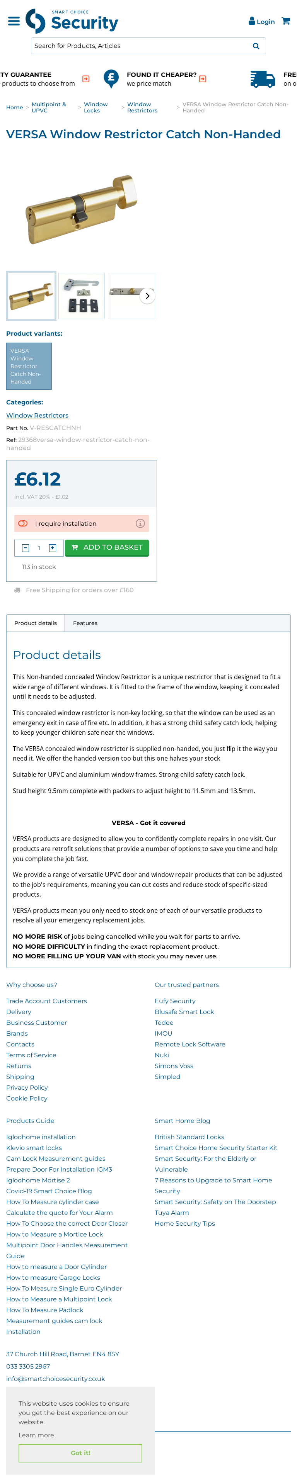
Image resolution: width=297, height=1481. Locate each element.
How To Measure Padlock (45, 1310)
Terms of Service (31, 1055)
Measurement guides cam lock (54, 1321)
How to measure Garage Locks (53, 1277)
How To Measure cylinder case (52, 1202)
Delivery (18, 1012)
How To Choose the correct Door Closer (67, 1223)
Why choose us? (31, 984)
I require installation (66, 523)
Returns (18, 1066)
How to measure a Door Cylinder (56, 1266)
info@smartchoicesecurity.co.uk (55, 1378)
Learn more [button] (36, 1435)
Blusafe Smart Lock (184, 1012)
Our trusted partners (187, 984)
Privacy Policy (27, 1087)
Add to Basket (107, 547)
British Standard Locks (189, 1137)
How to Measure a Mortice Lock (54, 1234)
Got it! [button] (80, 1453)
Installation (23, 1331)
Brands (17, 1033)
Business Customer (36, 1022)
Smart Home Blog (182, 1120)
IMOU (163, 1033)
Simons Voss (174, 1066)
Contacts (20, 1044)
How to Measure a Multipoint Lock (59, 1299)
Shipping (20, 1076)
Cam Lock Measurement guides (56, 1158)
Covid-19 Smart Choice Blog (49, 1191)
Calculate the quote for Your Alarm (59, 1212)
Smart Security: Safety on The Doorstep (215, 1202)
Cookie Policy (27, 1098)
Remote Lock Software (190, 1044)
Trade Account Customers (46, 1001)
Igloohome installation (41, 1137)
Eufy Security (175, 1001)
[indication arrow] (120, 79)
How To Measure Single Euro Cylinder (64, 1288)
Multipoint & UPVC (49, 107)
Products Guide (30, 1120)
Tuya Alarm (172, 1212)
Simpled (168, 1076)
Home (14, 107)
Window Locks (96, 107)
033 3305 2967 (28, 1366)
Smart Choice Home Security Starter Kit (216, 1148)
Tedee (164, 1022)
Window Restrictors (142, 107)
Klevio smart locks (34, 1148)
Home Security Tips (185, 1223)
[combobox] (148, 45)
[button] (147, 296)
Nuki (162, 1055)
